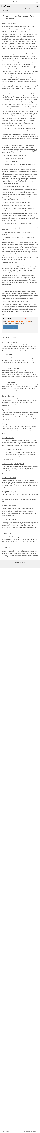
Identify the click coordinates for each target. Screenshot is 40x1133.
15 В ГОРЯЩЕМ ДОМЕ (11, 368)
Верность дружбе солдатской (30, 1131)
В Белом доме (7, 354)
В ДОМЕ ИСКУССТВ (10, 382)
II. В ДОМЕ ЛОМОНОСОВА (13, 450)
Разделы (22, 562)
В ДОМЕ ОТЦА (8, 438)
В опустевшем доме (9, 492)
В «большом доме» (9, 505)
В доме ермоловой (9, 478)
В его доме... (7, 424)
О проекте (16, 562)
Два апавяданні (6, 1131)
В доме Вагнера (8, 396)
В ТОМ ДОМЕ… (8, 547)
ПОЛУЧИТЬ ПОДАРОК (10, 327)
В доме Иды (6, 533)
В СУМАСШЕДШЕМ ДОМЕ (13, 464)
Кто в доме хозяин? (9, 342)
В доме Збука (7, 410)
